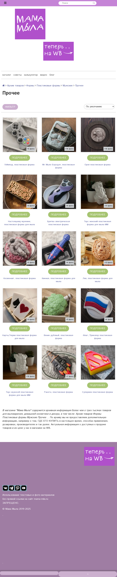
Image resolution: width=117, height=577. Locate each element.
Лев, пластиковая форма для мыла (97, 280)
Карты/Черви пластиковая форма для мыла (19, 337)
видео (43, 75)
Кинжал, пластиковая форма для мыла (58, 280)
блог (52, 75)
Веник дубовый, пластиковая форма (58, 337)
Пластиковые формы (48, 85)
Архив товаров (15, 85)
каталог (6, 75)
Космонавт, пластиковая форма (20, 278)
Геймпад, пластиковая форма (19, 164)
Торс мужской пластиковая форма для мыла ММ (19, 394)
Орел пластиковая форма (97, 164)
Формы (30, 85)
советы (17, 75)
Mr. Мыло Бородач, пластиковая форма (58, 166)
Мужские (68, 85)
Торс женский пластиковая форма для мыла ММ (97, 223)
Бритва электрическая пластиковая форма (58, 223)
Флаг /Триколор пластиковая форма (97, 337)
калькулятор (31, 75)
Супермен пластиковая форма (97, 392)
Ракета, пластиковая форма (58, 392)
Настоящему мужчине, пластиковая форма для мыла (19, 223)
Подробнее (19, 157)
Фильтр (10, 107)
